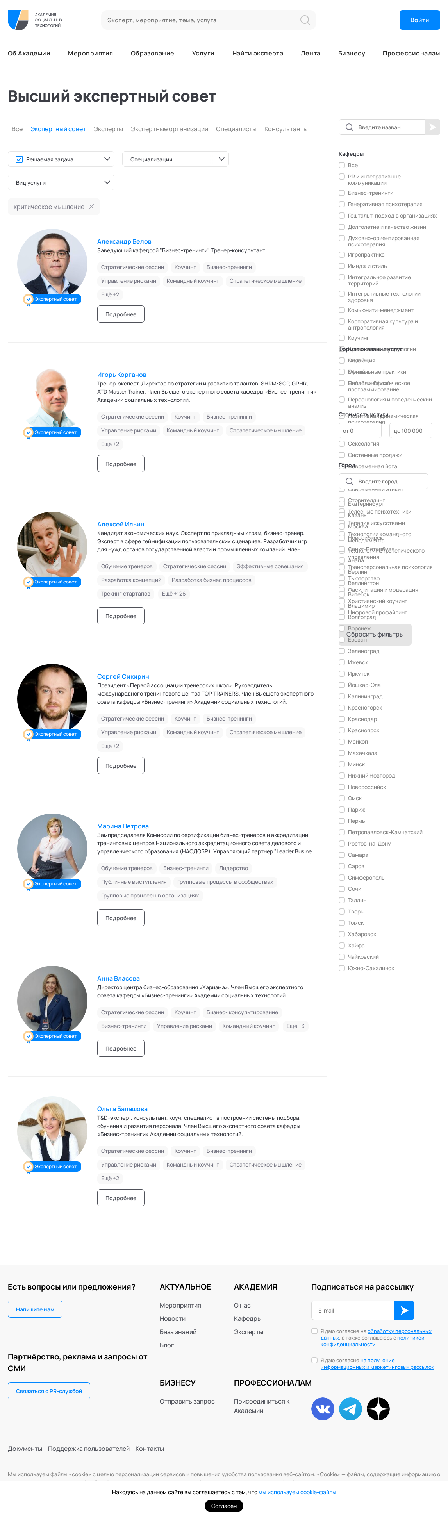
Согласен (224, 1505)
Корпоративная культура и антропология (383, 324)
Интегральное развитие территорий (379, 280)
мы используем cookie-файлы (297, 1492)
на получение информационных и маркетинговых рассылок (377, 1363)
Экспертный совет (58, 129)
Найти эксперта (258, 53)
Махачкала (362, 753)
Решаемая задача (49, 159)
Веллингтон (363, 583)
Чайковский (363, 957)
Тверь (356, 911)
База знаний (178, 1331)
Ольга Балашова (122, 1108)
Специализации (151, 159)
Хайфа (356, 945)
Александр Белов (124, 241)
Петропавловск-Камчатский (385, 832)
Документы (25, 1449)
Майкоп (358, 742)
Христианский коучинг (377, 601)
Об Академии (29, 53)
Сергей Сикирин (123, 676)
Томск (356, 923)
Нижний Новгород (371, 775)
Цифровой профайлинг (377, 612)
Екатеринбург (366, 504)
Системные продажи (375, 455)
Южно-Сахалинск (371, 968)
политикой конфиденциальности (373, 1341)
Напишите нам (35, 1309)
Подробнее (120, 314)
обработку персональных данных (376, 1334)
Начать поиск (432, 127)
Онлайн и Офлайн (370, 383)
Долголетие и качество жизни (387, 227)
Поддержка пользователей (89, 1449)
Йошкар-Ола (364, 685)
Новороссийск (367, 787)
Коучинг (358, 338)
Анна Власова (118, 978)
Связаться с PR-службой (49, 1391)
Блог (167, 1345)
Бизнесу (351, 53)
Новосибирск (365, 538)
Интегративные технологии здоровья (384, 297)
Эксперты (108, 129)
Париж (356, 809)
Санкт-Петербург (371, 549)
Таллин (357, 900)
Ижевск (358, 662)
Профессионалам (411, 53)
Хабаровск (362, 934)
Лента (310, 53)
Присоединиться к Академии (261, 1406)
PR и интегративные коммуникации (374, 179)
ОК (404, 1310)
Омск (355, 798)
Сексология (363, 444)
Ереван (357, 640)
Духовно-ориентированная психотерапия (383, 241)
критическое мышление (49, 206)
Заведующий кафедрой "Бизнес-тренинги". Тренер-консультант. (181, 250)
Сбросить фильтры (375, 634)
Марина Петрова (123, 826)
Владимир (361, 606)
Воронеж (359, 628)
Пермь (356, 821)
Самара (358, 855)
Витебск (358, 594)
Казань (357, 515)
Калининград (365, 696)
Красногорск (365, 708)
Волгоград (362, 617)
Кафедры (248, 1318)
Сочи (354, 889)
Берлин (357, 572)
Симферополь (366, 877)
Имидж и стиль (367, 266)
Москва (358, 526)
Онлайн (358, 360)
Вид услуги (31, 182)
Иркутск (358, 674)
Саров (356, 866)
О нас (242, 1305)
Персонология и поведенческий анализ (390, 402)
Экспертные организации (169, 129)
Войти (420, 20)
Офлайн (358, 372)
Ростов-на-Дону (369, 843)
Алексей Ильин (121, 524)
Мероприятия (90, 53)
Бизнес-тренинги (370, 193)
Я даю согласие (377, 1363)
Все (17, 129)
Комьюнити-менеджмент (381, 310)
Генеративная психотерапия (385, 204)
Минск (356, 764)
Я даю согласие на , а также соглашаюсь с (376, 1338)
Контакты (150, 1449)
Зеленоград (364, 651)
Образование (153, 53)
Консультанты (286, 129)
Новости (173, 1318)
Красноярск (363, 730)
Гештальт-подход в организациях (392, 215)
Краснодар (362, 719)
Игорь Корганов (121, 374)
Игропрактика (366, 255)
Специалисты (236, 129)
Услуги (203, 53)
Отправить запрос (187, 1401)
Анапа (356, 560)
